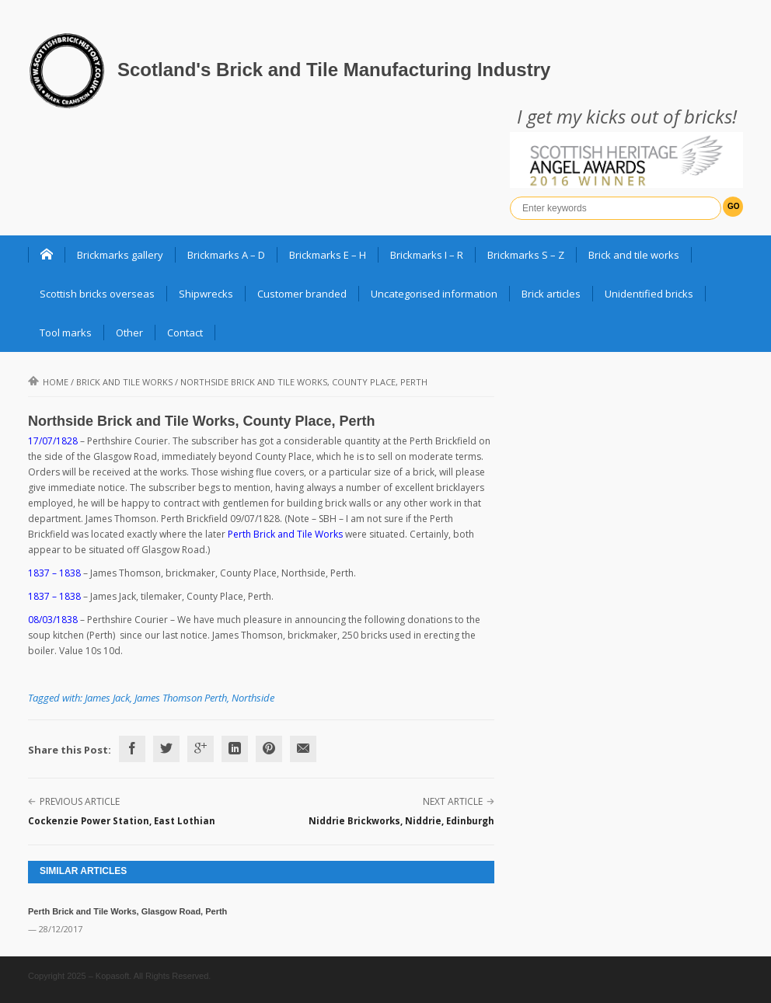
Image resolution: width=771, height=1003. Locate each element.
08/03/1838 (53, 619)
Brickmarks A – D (226, 255)
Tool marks (66, 333)
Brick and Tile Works (124, 382)
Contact (185, 333)
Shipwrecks (206, 294)
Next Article (453, 801)
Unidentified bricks (649, 294)
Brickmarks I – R (426, 255)
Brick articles (551, 294)
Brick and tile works (633, 255)
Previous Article (80, 801)
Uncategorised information (434, 294)
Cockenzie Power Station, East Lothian (121, 821)
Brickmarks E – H (327, 255)
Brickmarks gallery (120, 255)
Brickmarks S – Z (525, 255)
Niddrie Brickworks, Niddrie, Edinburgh (401, 821)
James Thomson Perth (180, 698)
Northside (253, 698)
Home (48, 382)
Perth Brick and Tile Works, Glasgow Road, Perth (127, 911)
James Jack (107, 698)
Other (129, 333)
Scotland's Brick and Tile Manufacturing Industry (333, 69)
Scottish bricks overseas (97, 294)
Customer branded (302, 294)
